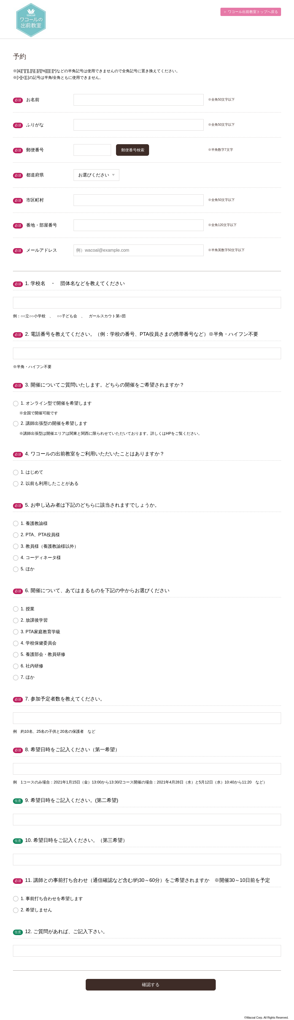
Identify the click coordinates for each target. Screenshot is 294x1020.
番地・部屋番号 (41, 225)
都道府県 (35, 175)
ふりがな (35, 124)
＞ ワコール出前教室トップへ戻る (250, 12)
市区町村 (35, 200)
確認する (151, 984)
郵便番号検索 (132, 150)
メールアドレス (41, 250)
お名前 (32, 99)
